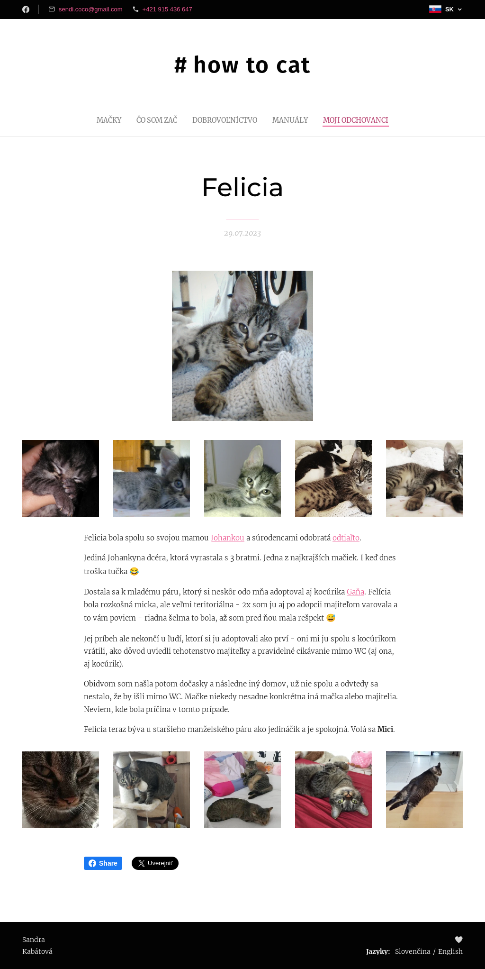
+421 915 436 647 (167, 9)
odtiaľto (345, 537)
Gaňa (355, 591)
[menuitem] (100, 120)
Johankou (227, 537)
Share (103, 863)
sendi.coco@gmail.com (91, 9)
